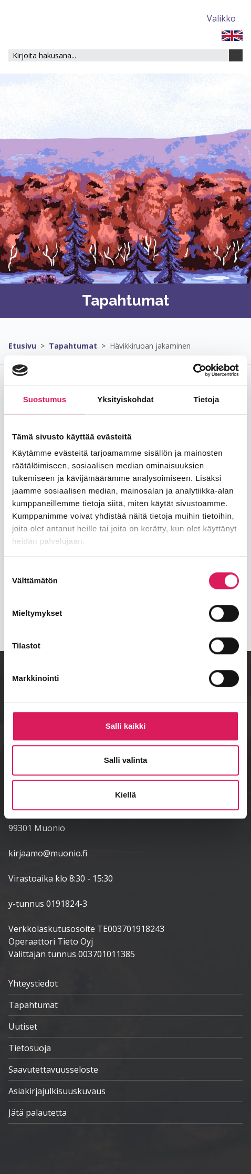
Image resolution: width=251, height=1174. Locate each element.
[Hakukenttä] (118, 55)
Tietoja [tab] (206, 399)
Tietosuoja (29, 1048)
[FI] (232, 34)
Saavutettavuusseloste (53, 1069)
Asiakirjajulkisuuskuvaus (57, 1091)
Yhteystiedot (33, 983)
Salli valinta (126, 760)
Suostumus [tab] (45, 399)
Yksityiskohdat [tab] (125, 399)
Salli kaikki (126, 725)
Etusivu (22, 346)
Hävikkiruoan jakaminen (150, 346)
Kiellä (125, 794)
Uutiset (22, 1026)
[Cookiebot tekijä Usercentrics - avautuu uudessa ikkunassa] (193, 370)
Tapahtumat (73, 346)
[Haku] (236, 55)
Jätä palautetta (37, 1112)
